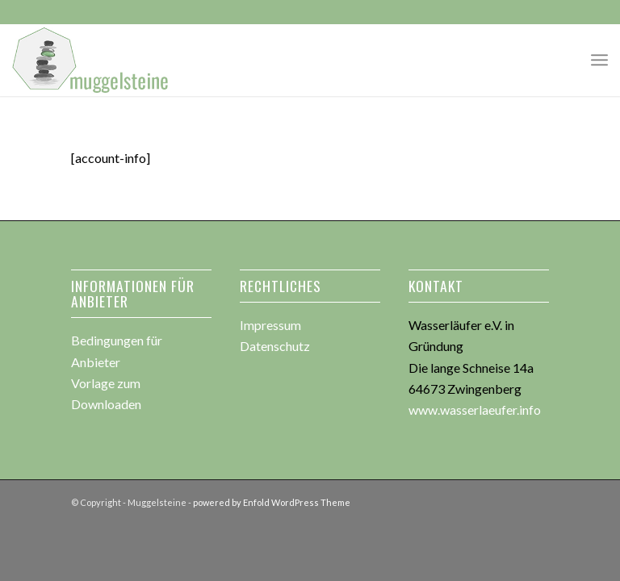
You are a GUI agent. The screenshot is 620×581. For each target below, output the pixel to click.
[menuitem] (599, 60)
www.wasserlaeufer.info (474, 409)
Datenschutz (275, 345)
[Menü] (599, 60)
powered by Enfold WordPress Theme (271, 502)
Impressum (270, 324)
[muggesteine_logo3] (91, 59)
